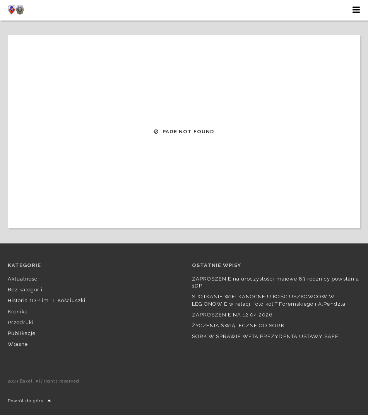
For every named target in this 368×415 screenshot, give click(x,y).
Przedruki (21, 322)
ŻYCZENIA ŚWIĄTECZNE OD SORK (238, 325)
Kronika (18, 312)
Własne (18, 344)
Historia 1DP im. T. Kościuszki (47, 300)
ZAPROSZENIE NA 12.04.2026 (232, 315)
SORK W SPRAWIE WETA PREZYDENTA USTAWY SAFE (265, 336)
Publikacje (22, 333)
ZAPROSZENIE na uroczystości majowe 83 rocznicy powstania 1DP (275, 282)
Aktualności (23, 279)
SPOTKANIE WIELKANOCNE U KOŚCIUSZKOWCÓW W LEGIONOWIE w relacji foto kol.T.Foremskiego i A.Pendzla (269, 300)
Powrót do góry (29, 400)
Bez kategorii (25, 290)
